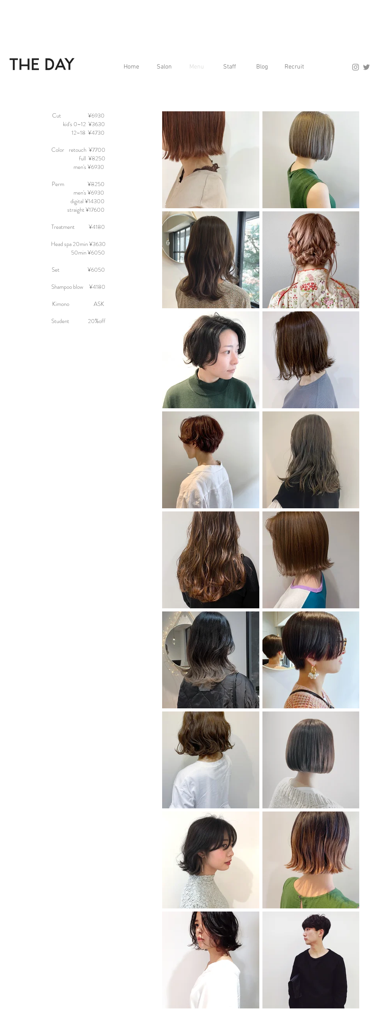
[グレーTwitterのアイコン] (366, 67)
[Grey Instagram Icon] (355, 67)
